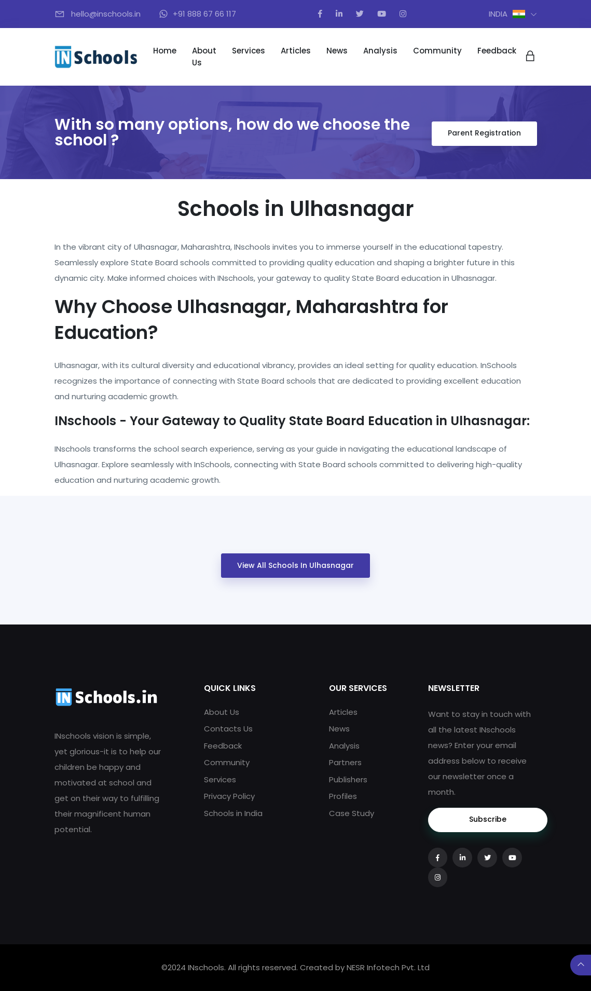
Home (164, 50)
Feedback (496, 50)
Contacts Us (228, 728)
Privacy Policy (229, 796)
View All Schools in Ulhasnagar (295, 565)
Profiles (343, 796)
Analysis (380, 50)
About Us (204, 56)
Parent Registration (484, 133)
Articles (296, 50)
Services (248, 50)
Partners (345, 762)
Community (437, 50)
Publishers (348, 779)
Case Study (351, 813)
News (337, 50)
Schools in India (233, 813)
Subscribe (487, 819)
